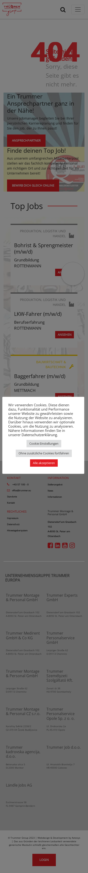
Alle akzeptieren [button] (44, 463)
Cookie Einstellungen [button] (43, 443)
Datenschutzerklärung (39, 434)
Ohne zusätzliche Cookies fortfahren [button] (44, 453)
